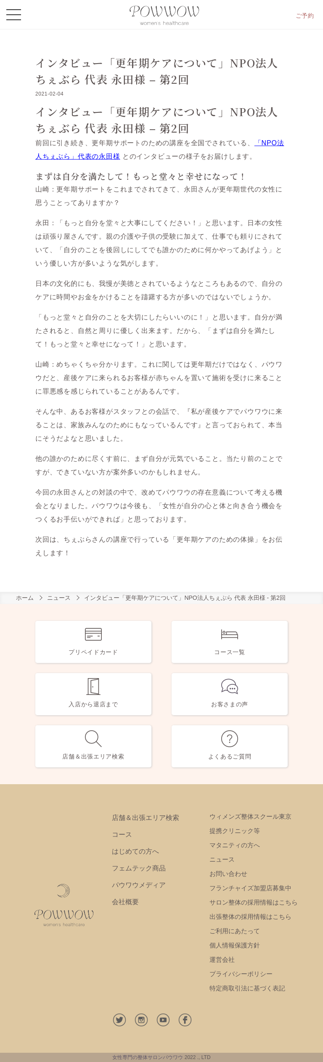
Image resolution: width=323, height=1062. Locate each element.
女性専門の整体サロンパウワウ (147, 1057)
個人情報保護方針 (234, 945)
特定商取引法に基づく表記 (247, 988)
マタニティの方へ (234, 845)
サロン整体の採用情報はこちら (253, 902)
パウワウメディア (139, 885)
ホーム (25, 597)
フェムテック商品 (139, 868)
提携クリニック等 (234, 830)
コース (122, 834)
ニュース (59, 597)
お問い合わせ (228, 873)
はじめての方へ (135, 851)
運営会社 (222, 959)
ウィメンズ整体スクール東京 (250, 816)
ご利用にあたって (234, 930)
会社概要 (125, 901)
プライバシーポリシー (241, 973)
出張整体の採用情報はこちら (250, 916)
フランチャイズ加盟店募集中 (250, 888)
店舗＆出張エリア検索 (145, 817)
